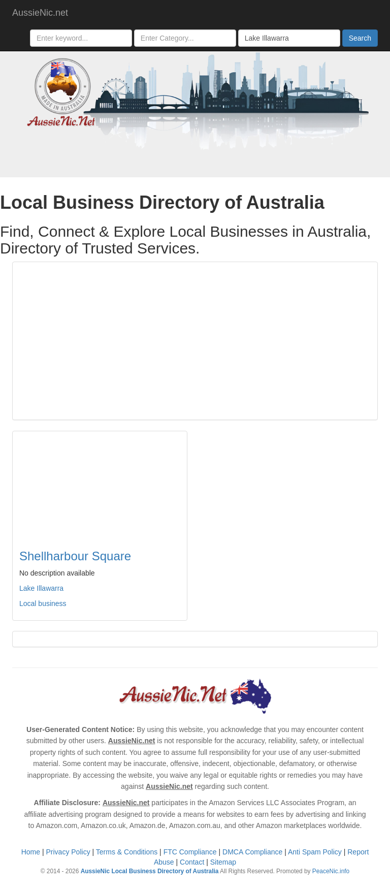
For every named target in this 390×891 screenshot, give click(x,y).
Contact (192, 862)
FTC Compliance (190, 852)
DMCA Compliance (252, 852)
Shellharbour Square (75, 556)
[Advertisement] (195, 341)
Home (30, 852)
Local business (43, 603)
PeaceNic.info (330, 871)
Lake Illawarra (41, 588)
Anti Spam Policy (315, 852)
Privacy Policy (68, 852)
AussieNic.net (40, 13)
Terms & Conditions (126, 852)
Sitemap (223, 862)
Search (360, 38)
